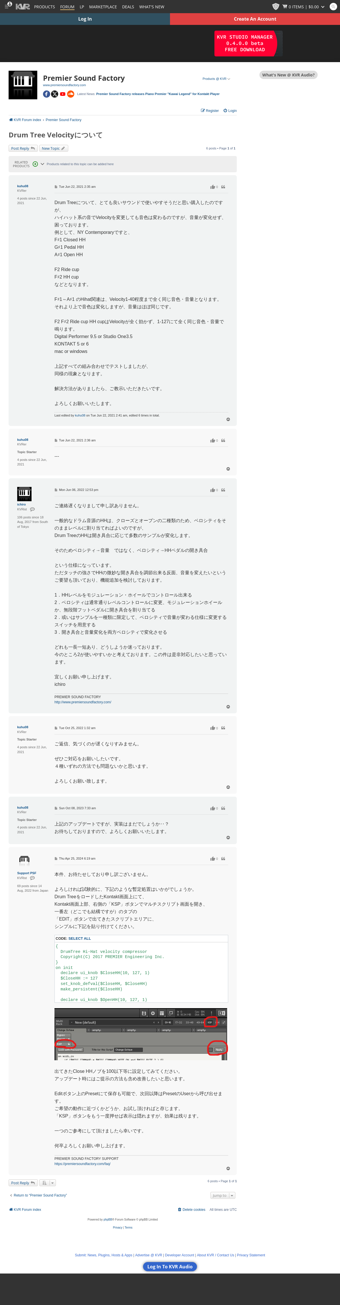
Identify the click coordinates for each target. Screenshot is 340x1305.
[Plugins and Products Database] (44, 6)
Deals (128, 6)
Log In (85, 19)
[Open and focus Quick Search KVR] (333, 6)
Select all (80, 938)
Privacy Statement (251, 1255)
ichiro (21, 504)
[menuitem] (230, 111)
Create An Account (255, 19)
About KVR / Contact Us (215, 1255)
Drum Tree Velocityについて (56, 134)
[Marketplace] (103, 6)
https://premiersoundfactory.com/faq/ (82, 1164)
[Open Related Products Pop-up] (35, 164)
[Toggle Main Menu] (6, 6)
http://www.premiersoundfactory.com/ (82, 702)
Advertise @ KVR (148, 1255)
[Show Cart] (304, 6)
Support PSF (26, 873)
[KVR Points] (276, 6)
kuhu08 (22, 186)
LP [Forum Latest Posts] (82, 6)
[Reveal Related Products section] (42, 164)
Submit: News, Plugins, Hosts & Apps (103, 1255)
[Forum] (67, 6)
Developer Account (179, 1255)
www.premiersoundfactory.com (64, 85)
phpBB (107, 1219)
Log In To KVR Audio (170, 1266)
